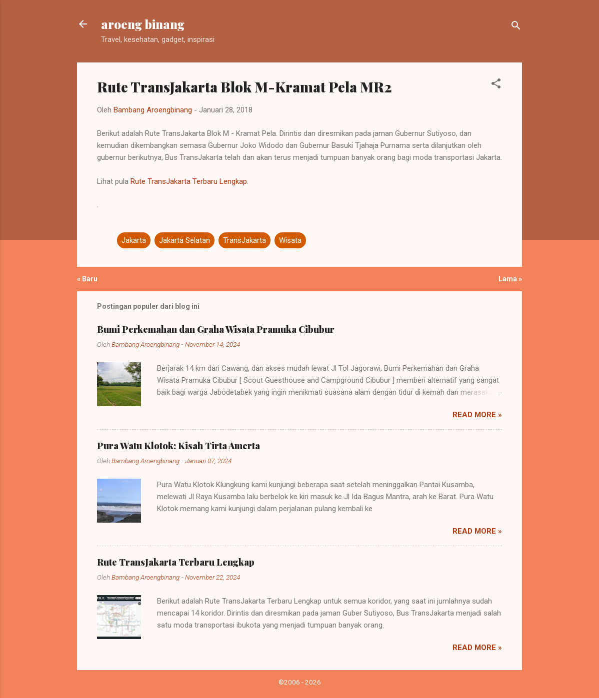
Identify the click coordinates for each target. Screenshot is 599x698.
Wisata (290, 240)
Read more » (477, 414)
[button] (496, 85)
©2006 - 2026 (299, 682)
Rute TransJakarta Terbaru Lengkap (188, 181)
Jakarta (134, 240)
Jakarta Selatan (184, 240)
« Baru (87, 279)
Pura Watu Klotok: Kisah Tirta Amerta (178, 446)
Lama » (510, 279)
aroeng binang (142, 24)
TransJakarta (244, 240)
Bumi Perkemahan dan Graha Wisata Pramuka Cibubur (215, 329)
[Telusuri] (516, 27)
